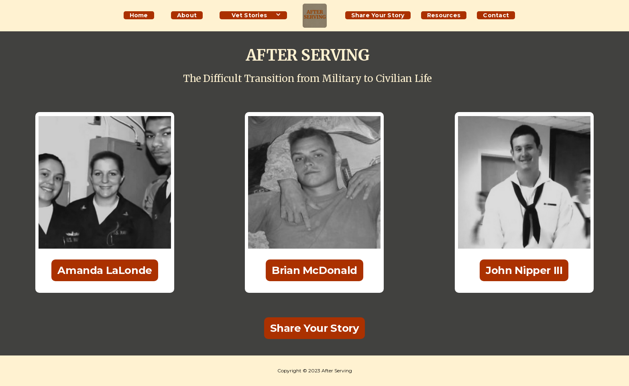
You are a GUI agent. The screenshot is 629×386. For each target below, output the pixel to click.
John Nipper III (524, 270)
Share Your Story (378, 15)
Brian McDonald (314, 270)
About (187, 15)
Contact (496, 15)
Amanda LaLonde (104, 270)
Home (139, 15)
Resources (443, 15)
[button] (253, 14)
